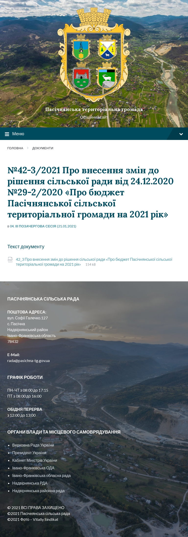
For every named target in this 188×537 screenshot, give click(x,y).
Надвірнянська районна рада (38, 490)
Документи (42, 148)
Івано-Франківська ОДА (33, 467)
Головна (15, 148)
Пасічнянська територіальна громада (94, 109)
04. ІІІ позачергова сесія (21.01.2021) (43, 226)
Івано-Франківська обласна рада (41, 475)
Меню (94, 134)
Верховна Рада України (33, 445)
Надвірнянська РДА (29, 483)
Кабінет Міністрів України (34, 460)
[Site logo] (94, 101)
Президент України (29, 452)
